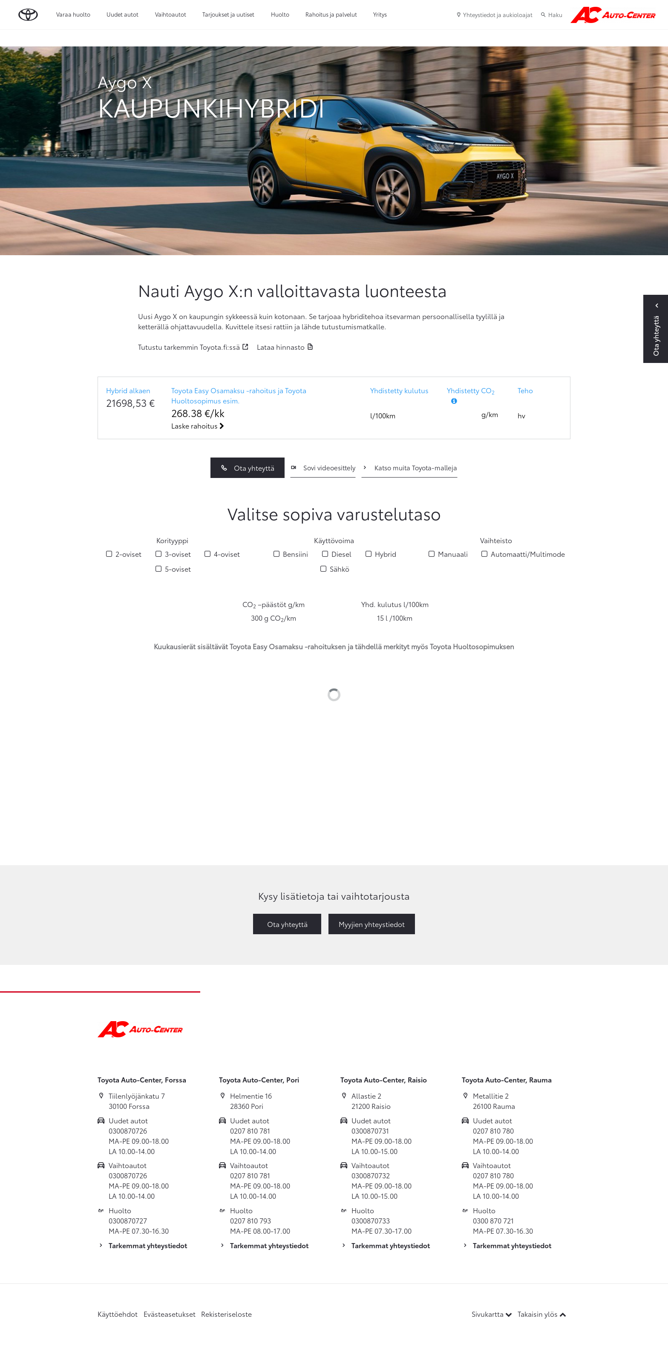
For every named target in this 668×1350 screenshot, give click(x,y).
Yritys (380, 14)
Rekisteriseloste (226, 1313)
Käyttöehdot (118, 1313)
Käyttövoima (334, 540)
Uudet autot (122, 14)
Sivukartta (493, 1313)
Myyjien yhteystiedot (372, 924)
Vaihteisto (496, 540)
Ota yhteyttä (247, 467)
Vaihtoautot (170, 14)
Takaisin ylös (542, 1313)
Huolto (280, 14)
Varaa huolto (73, 14)
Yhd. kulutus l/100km (395, 604)
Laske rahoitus (197, 425)
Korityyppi (172, 540)
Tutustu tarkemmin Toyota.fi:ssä (189, 346)
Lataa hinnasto (281, 346)
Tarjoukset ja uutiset (228, 14)
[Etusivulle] (613, 15)
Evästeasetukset (170, 1313)
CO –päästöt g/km (273, 604)
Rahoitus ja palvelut (331, 14)
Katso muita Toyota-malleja (409, 467)
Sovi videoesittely (323, 467)
